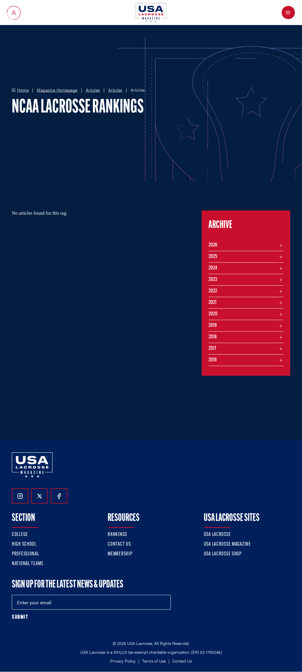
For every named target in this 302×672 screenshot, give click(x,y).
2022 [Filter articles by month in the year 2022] (213, 291)
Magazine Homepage (57, 90)
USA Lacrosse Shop (223, 554)
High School (24, 544)
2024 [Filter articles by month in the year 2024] (213, 268)
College (20, 534)
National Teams (27, 564)
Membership (120, 554)
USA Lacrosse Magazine (227, 544)
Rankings (117, 534)
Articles (93, 90)
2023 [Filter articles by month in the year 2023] (213, 279)
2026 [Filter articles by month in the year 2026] (213, 245)
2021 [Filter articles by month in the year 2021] (212, 302)
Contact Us (119, 544)
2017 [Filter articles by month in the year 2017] (212, 348)
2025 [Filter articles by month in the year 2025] (213, 256)
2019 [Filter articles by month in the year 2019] (213, 325)
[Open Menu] (288, 12)
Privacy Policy (123, 660)
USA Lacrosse (217, 534)
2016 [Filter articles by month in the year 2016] (213, 360)
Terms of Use (154, 660)
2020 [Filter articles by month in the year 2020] (213, 314)
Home (23, 90)
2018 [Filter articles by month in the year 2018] (213, 337)
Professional (25, 554)
